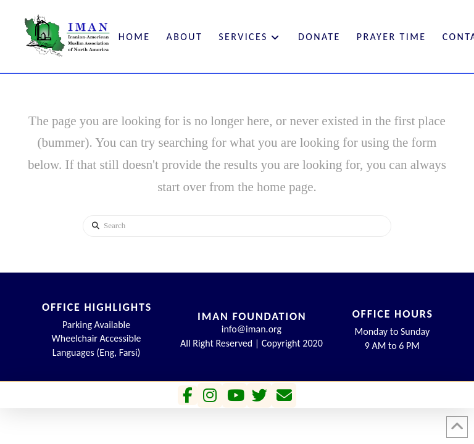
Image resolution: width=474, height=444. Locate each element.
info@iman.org (251, 329)
